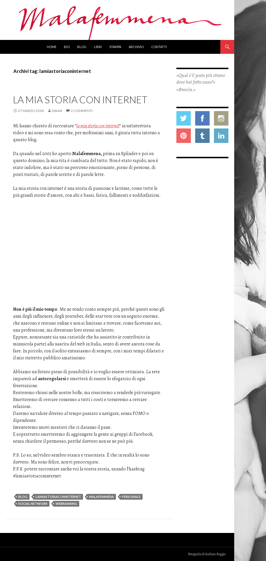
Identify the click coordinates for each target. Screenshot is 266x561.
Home (51, 47)
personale (131, 497)
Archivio (136, 47)
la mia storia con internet (97, 126)
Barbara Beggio (215, 554)
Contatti (159, 47)
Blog (81, 47)
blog (22, 497)
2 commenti (82, 110)
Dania (57, 110)
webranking (66, 503)
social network (32, 503)
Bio (67, 47)
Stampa (115, 47)
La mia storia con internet (80, 99)
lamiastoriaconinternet (58, 497)
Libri (98, 47)
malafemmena (101, 497)
